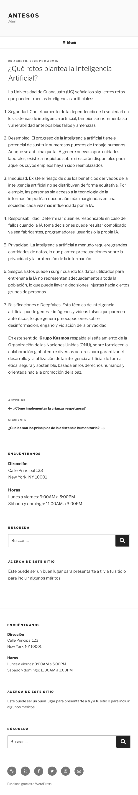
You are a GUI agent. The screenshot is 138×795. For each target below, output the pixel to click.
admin (53, 61)
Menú (69, 42)
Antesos (23, 15)
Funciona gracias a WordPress (29, 784)
